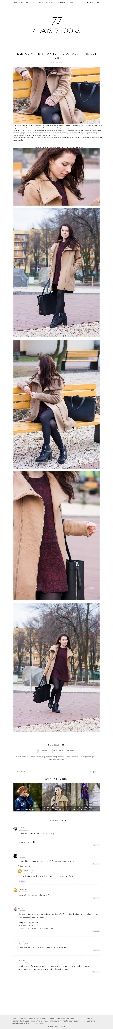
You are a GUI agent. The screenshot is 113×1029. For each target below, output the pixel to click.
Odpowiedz (96, 845)
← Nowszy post (20, 772)
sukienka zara (76, 757)
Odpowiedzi (25, 866)
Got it (63, 1027)
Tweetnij (59, 751)
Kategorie (30, 2)
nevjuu (21, 828)
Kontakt (73, 2)
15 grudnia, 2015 (23, 944)
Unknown (22, 889)
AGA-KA (21, 855)
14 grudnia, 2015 (23, 830)
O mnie (40, 2)
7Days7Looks (18, 2)
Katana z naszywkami (26, 809)
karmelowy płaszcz (44, 757)
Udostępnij (45, 751)
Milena (21, 960)
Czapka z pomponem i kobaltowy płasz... (83, 808)
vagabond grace (89, 757)
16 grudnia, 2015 (23, 963)
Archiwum (50, 2)
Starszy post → (93, 772)
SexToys (22, 941)
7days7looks (28, 870)
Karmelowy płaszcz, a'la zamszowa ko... (54, 808)
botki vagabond (28, 757)
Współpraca (62, 2)
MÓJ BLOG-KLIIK (25, 926)
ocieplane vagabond (61, 757)
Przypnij (73, 751)
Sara (20, 908)
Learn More (53, 1027)
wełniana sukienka (56, 759)
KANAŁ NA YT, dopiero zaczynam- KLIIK (35, 928)
